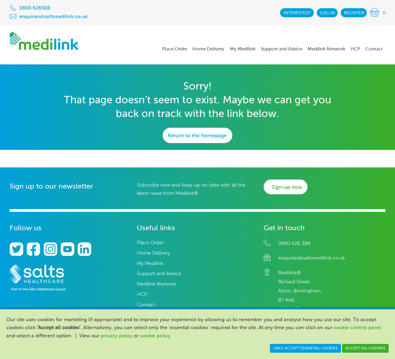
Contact (146, 304)
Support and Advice (159, 273)
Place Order (150, 242)
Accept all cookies (365, 348)
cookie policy (155, 335)
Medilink (44, 41)
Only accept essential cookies (305, 348)
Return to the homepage (197, 135)
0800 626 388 (294, 243)
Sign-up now (287, 187)
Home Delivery (153, 253)
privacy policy (116, 335)
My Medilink (150, 263)
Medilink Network (156, 284)
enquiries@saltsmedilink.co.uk (311, 258)
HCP (142, 294)
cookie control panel (357, 327)
